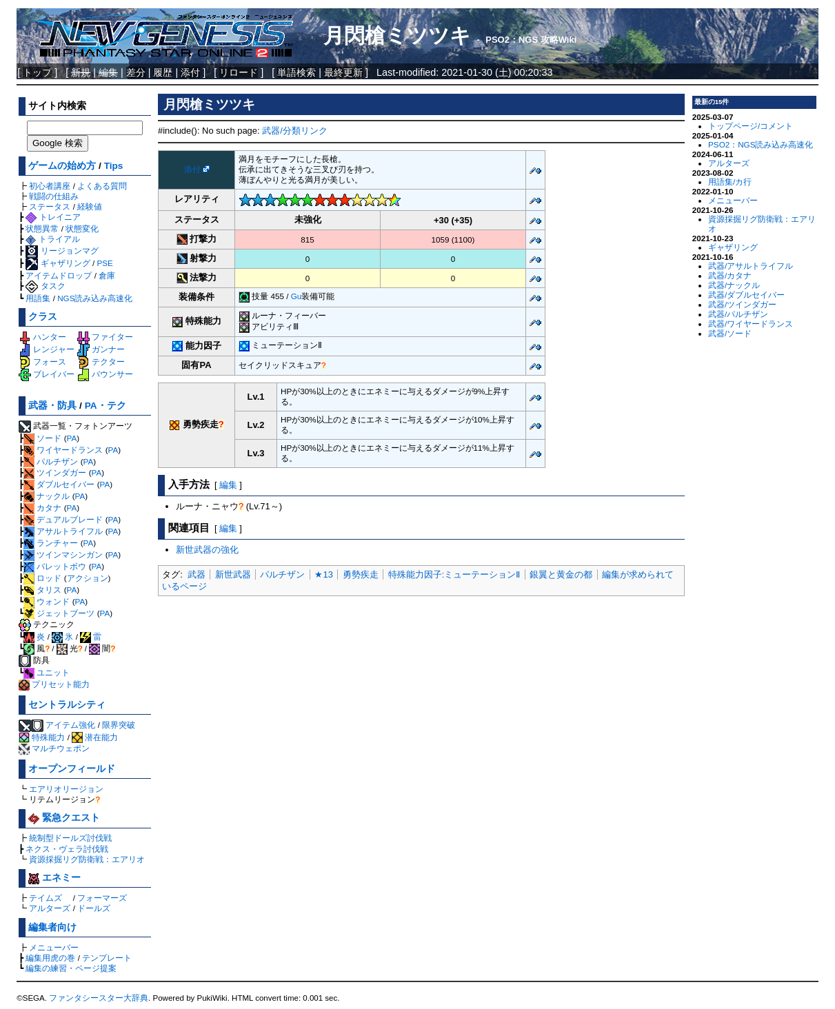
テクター (101, 361)
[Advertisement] (421, 701)
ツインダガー (54, 472)
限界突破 (118, 724)
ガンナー (101, 349)
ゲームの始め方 (62, 166)
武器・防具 (52, 405)
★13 (323, 574)
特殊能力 (42, 737)
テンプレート (107, 957)
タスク (45, 285)
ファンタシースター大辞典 (98, 998)
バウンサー (105, 373)
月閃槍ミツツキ (397, 35)
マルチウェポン (54, 748)
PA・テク (105, 405)
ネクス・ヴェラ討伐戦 (67, 848)
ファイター (105, 336)
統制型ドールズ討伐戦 (70, 837)
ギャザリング (58, 262)
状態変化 (82, 228)
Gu (296, 296)
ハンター (42, 336)
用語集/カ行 (730, 181)
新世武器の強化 (207, 549)
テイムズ (45, 897)
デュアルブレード (63, 519)
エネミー (54, 878)
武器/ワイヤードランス (750, 323)
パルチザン (50, 461)
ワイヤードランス (63, 449)
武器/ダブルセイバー (746, 294)
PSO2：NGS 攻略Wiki (530, 39)
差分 (135, 72)
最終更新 (343, 72)
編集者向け (52, 927)
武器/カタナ (730, 275)
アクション (87, 577)
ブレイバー (46, 373)
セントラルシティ (66, 705)
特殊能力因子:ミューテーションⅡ (454, 574)
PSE (104, 262)
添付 (190, 72)
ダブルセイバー (58, 484)
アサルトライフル (63, 531)
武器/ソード (730, 333)
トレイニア (53, 216)
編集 (228, 485)
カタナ (42, 507)
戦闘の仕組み (54, 196)
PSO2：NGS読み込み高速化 (760, 144)
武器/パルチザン (738, 313)
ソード (42, 438)
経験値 (89, 206)
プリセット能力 (54, 684)
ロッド (42, 577)
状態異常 (42, 228)
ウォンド (46, 601)
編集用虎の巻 (50, 957)
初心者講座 (49, 185)
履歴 (162, 72)
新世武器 (233, 574)
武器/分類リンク (295, 130)
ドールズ (93, 908)
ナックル (46, 495)
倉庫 (107, 275)
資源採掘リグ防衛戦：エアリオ (87, 859)
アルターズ (49, 908)
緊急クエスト (64, 818)
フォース (42, 361)
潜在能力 (95, 737)
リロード (238, 72)
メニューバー (54, 947)
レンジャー (46, 349)
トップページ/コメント (750, 125)
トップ (37, 72)
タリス (42, 589)
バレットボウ (54, 566)
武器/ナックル (734, 285)
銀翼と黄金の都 (561, 574)
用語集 (38, 298)
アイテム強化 (70, 724)
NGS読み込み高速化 (94, 298)
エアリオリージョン (66, 788)
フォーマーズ (102, 897)
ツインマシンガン (63, 554)
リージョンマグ (62, 250)
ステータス (49, 206)
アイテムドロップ (59, 275)
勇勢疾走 (361, 574)
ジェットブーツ (58, 613)
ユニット (46, 672)
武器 (196, 574)
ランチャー (50, 542)
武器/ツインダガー (742, 304)
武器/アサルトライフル (750, 265)
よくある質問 (102, 185)
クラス (42, 317)
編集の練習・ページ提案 (71, 968)
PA (72, 438)
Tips (113, 166)
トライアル (52, 238)
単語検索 (296, 72)
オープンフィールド (71, 769)
